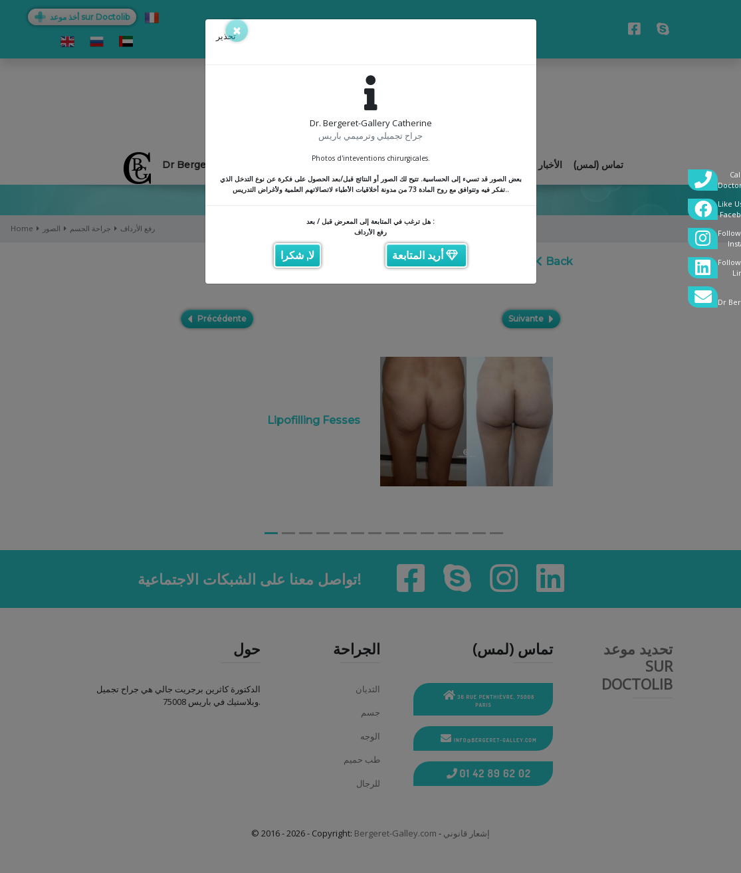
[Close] (236, 30)
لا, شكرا (297, 255)
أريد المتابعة (425, 255)
